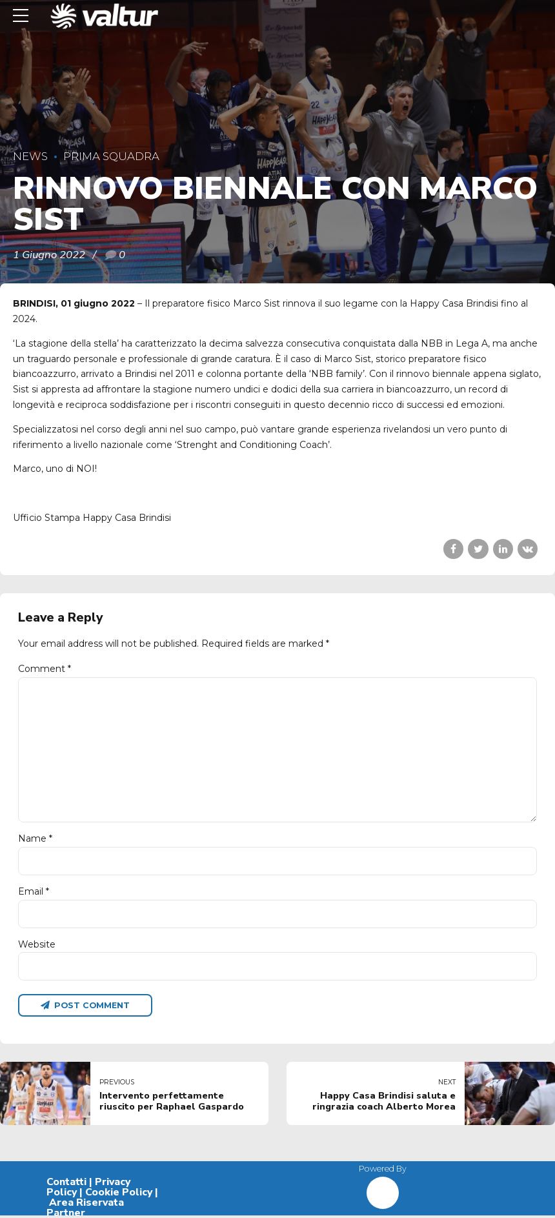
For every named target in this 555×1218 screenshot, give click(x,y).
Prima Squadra (111, 156)
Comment (44, 669)
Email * (33, 892)
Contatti (66, 1184)
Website (37, 945)
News (30, 156)
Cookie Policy (118, 1195)
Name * (35, 839)
